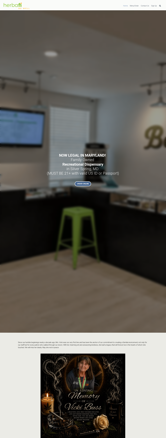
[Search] (160, 6)
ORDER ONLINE (83, 184)
